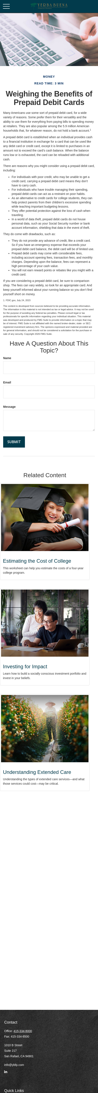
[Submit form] (14, 442)
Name (7, 358)
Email (7, 382)
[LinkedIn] (5, 1073)
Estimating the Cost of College (37, 561)
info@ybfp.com (14, 1065)
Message (9, 406)
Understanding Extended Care (37, 772)
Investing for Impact (25, 666)
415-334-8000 (23, 1031)
